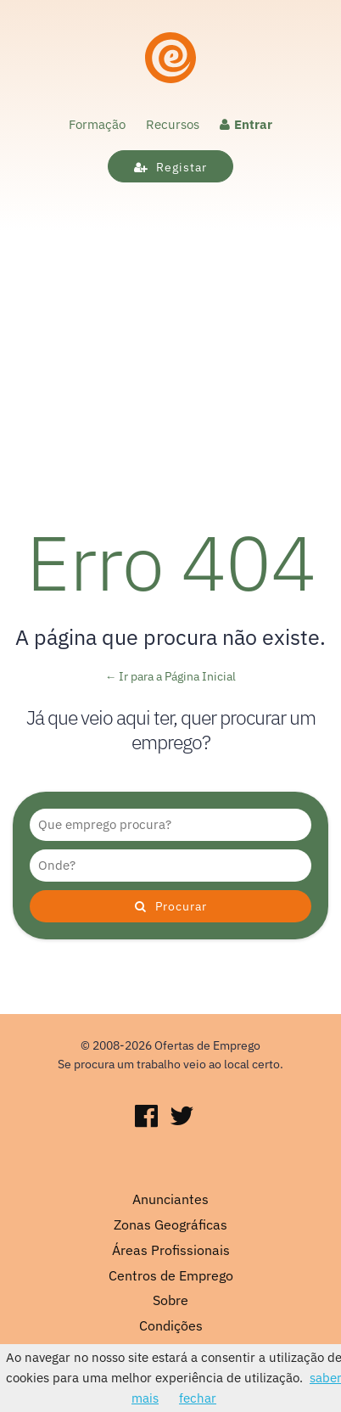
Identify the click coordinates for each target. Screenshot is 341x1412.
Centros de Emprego (171, 1275)
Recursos (172, 124)
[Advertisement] (170, 340)
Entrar (246, 124)
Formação (97, 124)
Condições (171, 1325)
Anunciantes (170, 1199)
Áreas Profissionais (171, 1249)
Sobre (170, 1300)
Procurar (171, 906)
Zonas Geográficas (170, 1224)
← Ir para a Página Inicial (171, 676)
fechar (197, 1398)
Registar (170, 167)
